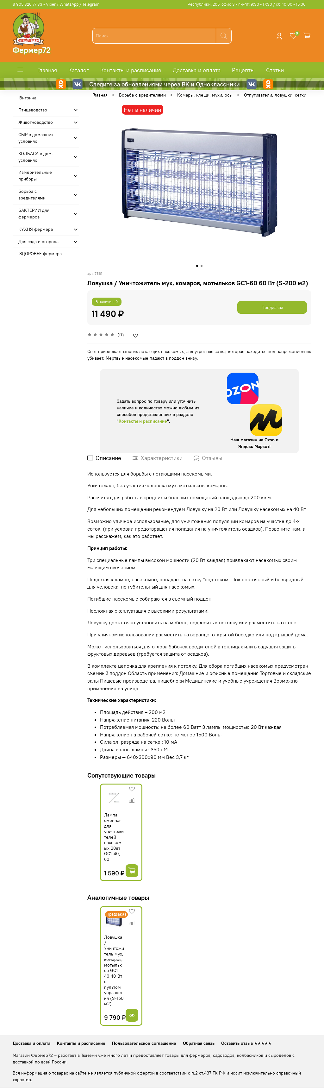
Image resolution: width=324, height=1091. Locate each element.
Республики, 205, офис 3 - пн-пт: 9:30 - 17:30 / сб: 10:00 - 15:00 (247, 4)
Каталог (78, 70)
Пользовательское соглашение (144, 1027)
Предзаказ (272, 307)
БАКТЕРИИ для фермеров (33, 213)
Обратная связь (199, 1027)
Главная (47, 70)
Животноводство (35, 122)
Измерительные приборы (35, 175)
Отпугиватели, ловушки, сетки (275, 95)
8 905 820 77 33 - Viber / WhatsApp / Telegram (56, 4)
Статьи (275, 70)
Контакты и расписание (130, 70)
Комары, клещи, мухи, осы (205, 95)
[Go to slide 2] (201, 266)
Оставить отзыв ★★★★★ (246, 1027)
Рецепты (243, 70)
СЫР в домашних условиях (35, 138)
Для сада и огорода (38, 241)
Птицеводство (32, 110)
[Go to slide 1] (197, 266)
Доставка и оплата (197, 70)
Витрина (27, 98)
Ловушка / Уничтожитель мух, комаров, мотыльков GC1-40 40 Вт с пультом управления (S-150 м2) (105, 966)
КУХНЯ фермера (35, 229)
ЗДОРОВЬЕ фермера (40, 253)
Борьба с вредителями (142, 95)
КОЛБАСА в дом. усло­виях (35, 157)
